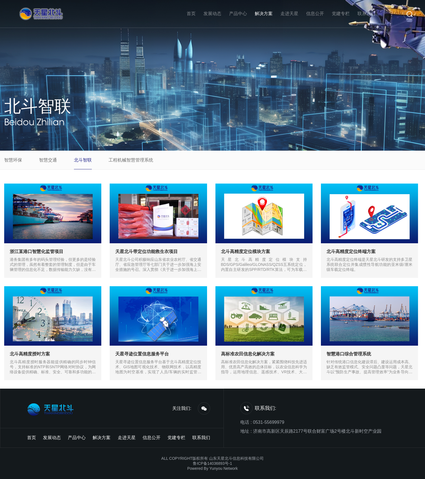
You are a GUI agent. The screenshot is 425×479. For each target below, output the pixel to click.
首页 (191, 13)
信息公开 (315, 13)
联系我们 (366, 13)
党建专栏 (341, 13)
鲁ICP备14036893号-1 (212, 463)
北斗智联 (37, 106)
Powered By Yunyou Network (212, 468)
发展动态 (212, 13)
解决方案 (264, 13)
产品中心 (238, 13)
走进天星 (289, 13)
